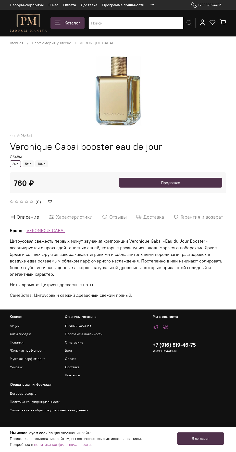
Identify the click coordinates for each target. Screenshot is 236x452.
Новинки (17, 342)
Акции (15, 326)
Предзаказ (170, 182)
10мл (42, 164)
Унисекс (16, 367)
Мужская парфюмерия (27, 359)
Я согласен (200, 438)
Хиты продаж (20, 334)
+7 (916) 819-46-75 (174, 345)
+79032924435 (206, 5)
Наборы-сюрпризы (27, 4)
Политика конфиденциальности (35, 402)
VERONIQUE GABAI (96, 42)
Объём (16, 157)
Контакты (72, 375)
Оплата (69, 4)
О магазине (74, 342)
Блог (69, 350)
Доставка (89, 4)
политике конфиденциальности (62, 444)
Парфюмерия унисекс (51, 42)
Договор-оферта (23, 393)
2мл (15, 164)
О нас (53, 4)
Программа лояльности (123, 4)
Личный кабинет (78, 326)
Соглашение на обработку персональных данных (49, 410)
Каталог (67, 23)
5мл (28, 164)
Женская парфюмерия (27, 350)
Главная (16, 42)
